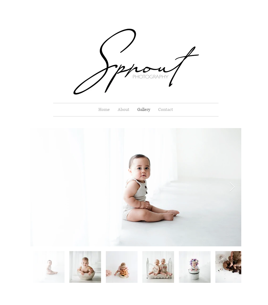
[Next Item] (232, 187)
